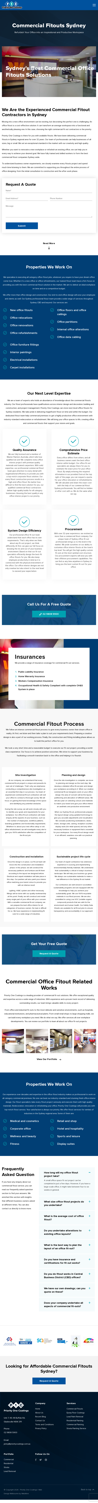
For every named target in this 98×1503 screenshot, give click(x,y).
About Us (39, 1416)
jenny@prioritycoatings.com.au (17, 1447)
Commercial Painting (75, 1428)
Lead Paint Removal (75, 1420)
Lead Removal (10, 1474)
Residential (8, 1467)
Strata (6, 1471)
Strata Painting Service (76, 1432)
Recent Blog (40, 1420)
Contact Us (40, 1424)
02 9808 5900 (10, 1435)
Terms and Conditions (44, 1428)
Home (37, 1412)
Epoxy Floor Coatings (76, 1416)
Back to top (86, 1493)
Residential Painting (75, 1424)
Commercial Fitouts (75, 1412)
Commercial (9, 1463)
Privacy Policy (40, 1432)
